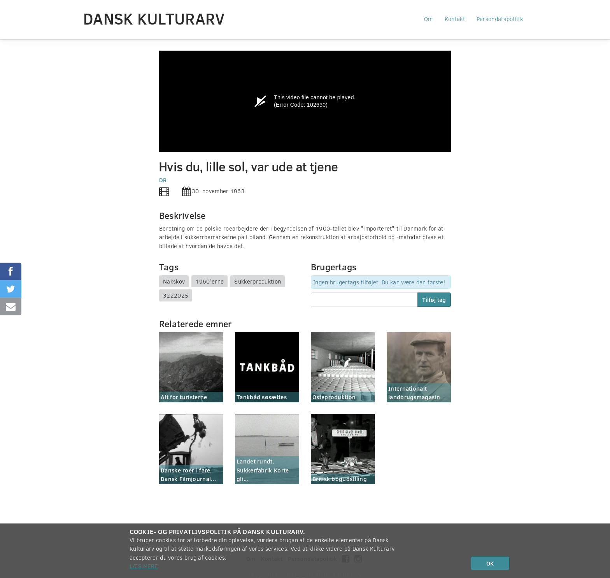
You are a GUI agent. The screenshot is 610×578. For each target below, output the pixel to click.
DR (163, 180)
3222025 (175, 295)
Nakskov (174, 281)
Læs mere (144, 566)
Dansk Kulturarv (154, 18)
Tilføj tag (434, 299)
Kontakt (455, 19)
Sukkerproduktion (257, 281)
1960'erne (209, 281)
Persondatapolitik (500, 19)
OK (490, 563)
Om (428, 19)
